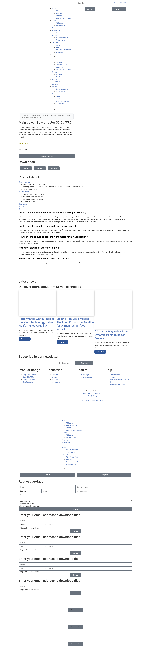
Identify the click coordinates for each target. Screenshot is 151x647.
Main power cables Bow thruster (54, 115)
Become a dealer (62, 38)
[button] (75, 182)
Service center (61, 52)
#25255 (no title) (72, 457)
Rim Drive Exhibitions (63, 50)
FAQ (20, 209)
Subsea (54, 21)
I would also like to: (25, 501)
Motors (54, 8)
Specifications (24, 192)
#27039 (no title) (72, 450)
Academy (55, 33)
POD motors (60, 11)
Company (55, 42)
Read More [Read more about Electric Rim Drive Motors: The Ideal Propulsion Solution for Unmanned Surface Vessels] (62, 342)
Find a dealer (60, 40)
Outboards (59, 16)
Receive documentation (28, 504)
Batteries (55, 28)
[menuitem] (63, 54)
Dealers (54, 35)
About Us (59, 47)
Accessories (56, 30)
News (58, 45)
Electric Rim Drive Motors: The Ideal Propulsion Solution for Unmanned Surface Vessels (75, 324)
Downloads (23, 204)
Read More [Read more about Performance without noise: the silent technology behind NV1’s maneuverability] (25, 339)
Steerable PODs (61, 13)
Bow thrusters (61, 25)
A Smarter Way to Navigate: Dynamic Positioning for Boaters (111, 335)
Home (26, 115)
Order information (25, 182)
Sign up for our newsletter (29, 528)
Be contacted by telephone (30, 506)
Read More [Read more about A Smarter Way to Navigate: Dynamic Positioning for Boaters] (100, 352)
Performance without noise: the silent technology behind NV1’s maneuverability (37, 322)
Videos (21, 207)
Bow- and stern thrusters (64, 18)
